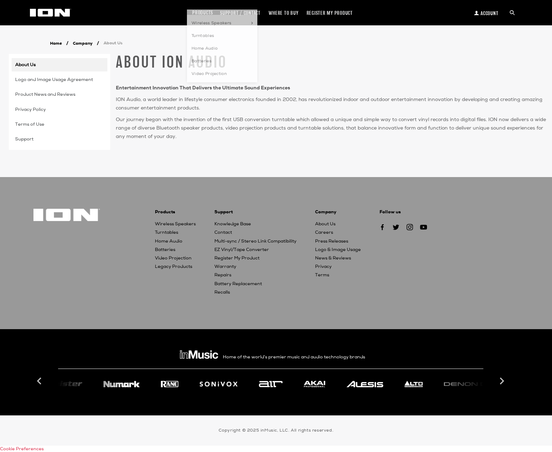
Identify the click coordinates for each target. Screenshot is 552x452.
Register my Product (330, 13)
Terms (322, 275)
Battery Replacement (238, 284)
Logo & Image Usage (338, 249)
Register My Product (236, 258)
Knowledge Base (232, 224)
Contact (223, 232)
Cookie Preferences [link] (22, 449)
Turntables (166, 232)
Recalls (222, 292)
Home (56, 43)
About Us (325, 224)
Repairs (222, 275)
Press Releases (331, 241)
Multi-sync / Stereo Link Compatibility (255, 241)
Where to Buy (283, 13)
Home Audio (168, 241)
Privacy (323, 266)
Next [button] (501, 381)
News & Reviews (333, 258)
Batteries (165, 249)
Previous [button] (40, 381)
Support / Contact (240, 13)
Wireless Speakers (175, 224)
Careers (324, 232)
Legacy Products (173, 266)
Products (202, 12)
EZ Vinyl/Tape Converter (241, 249)
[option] (270, 384)
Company (83, 43)
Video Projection (173, 258)
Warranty (225, 266)
